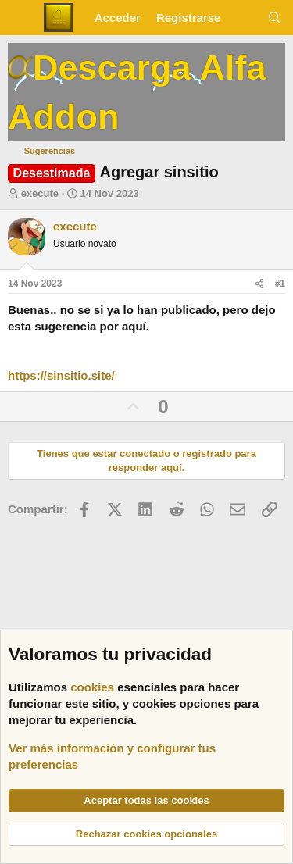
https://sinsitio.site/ (61, 375)
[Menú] (21, 18)
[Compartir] (259, 284)
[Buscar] (274, 17)
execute (40, 193)
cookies (92, 687)
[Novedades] (243, 17)
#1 (280, 283)
